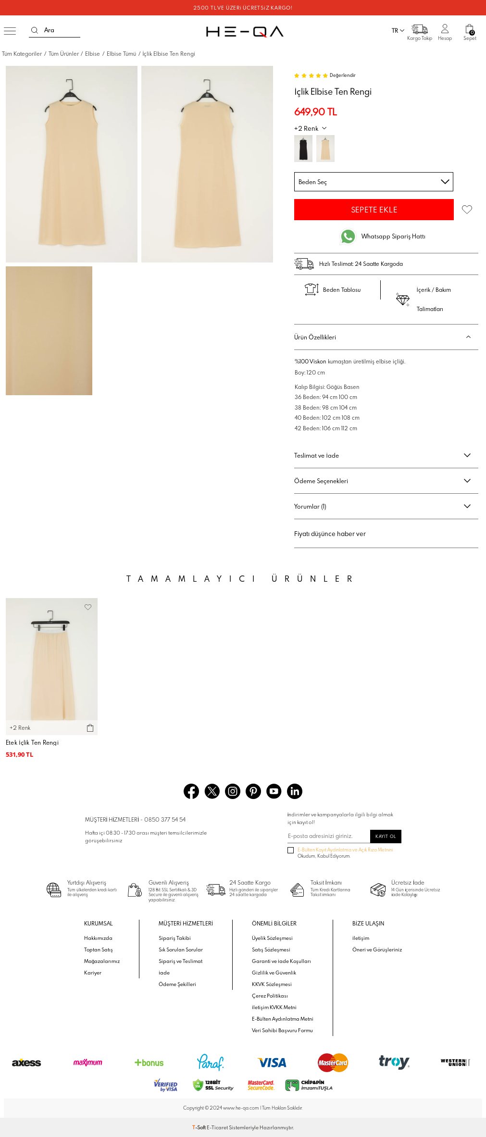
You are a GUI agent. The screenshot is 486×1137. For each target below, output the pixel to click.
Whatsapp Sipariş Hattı (393, 236)
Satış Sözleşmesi (271, 949)
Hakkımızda (98, 938)
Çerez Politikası (270, 995)
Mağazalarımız (102, 961)
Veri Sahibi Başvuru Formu (282, 1030)
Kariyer (92, 972)
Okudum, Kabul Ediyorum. (340, 853)
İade (164, 972)
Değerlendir (343, 75)
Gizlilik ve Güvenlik (274, 972)
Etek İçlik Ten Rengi (32, 742)
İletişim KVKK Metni (274, 1007)
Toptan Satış (98, 949)
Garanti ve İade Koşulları (281, 961)
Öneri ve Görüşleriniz (377, 949)
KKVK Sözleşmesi (272, 984)
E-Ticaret (217, 1127)
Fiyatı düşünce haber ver (330, 533)
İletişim (360, 938)
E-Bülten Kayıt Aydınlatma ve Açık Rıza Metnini (345, 850)
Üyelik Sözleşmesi (272, 938)
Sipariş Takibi (175, 938)
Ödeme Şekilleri (177, 984)
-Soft (199, 1127)
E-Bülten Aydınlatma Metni (282, 1018)
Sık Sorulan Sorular (181, 949)
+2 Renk (306, 128)
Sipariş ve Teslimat (180, 961)
